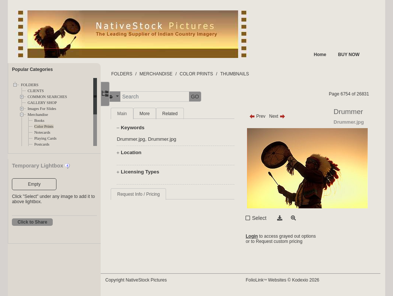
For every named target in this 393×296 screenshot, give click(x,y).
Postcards (41, 144)
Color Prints (43, 126)
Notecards (42, 132)
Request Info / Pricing (152, 194)
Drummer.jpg (145, 139)
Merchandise (37, 115)
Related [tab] (184, 113)
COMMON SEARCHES (47, 97)
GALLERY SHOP (42, 103)
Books (39, 120)
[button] (127, 97)
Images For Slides (41, 109)
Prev (264, 116)
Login (258, 236)
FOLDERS (29, 85)
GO (209, 97)
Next (284, 116)
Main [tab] (136, 113)
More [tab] (158, 113)
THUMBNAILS (248, 74)
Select (266, 218)
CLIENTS (35, 91)
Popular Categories (32, 69)
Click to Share (32, 222)
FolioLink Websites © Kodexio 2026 (289, 280)
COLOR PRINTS (210, 74)
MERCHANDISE (169, 74)
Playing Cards (45, 138)
